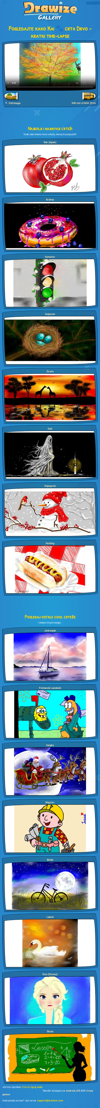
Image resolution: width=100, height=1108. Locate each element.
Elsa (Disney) (50, 974)
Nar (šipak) (50, 142)
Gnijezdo (50, 314)
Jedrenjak (50, 630)
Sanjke (50, 745)
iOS (78, 1090)
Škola (50, 1031)
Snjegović (50, 486)
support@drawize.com (50, 1100)
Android (70, 1090)
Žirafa (50, 371)
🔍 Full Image (13, 103)
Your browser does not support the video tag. (50, 66)
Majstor (50, 802)
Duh (50, 428)
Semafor (50, 256)
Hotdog (50, 543)
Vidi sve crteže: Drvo (84, 103)
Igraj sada (36, 1087)
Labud (50, 917)
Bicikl (50, 859)
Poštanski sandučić (50, 688)
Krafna (50, 199)
